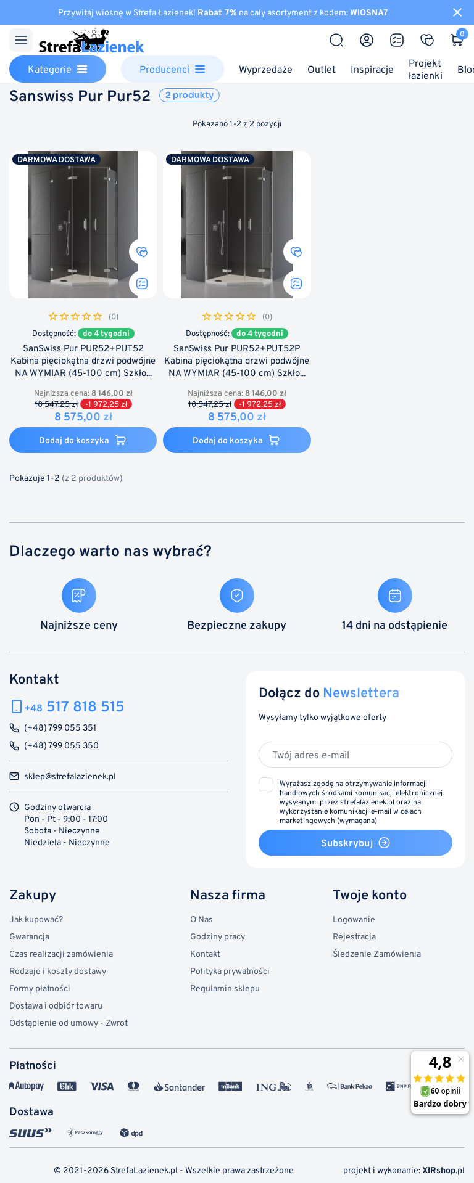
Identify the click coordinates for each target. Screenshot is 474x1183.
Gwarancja (29, 936)
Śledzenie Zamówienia (377, 953)
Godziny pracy (217, 936)
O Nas (201, 918)
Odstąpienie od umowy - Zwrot (68, 1022)
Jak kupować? (36, 918)
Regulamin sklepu (225, 987)
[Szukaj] (336, 40)
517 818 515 (74, 706)
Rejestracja (354, 936)
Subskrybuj (356, 842)
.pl (443, 1169)
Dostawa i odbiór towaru (55, 1005)
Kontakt (205, 953)
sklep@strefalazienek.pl (70, 776)
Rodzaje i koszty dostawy (57, 970)
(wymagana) (361, 802)
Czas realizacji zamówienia (61, 953)
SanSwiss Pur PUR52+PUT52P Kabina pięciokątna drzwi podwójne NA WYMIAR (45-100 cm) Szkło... (236, 361)
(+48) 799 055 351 (60, 728)
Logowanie (354, 918)
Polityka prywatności (230, 970)
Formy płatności (39, 987)
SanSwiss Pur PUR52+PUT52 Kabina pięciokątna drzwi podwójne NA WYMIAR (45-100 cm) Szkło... (83, 361)
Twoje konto (370, 894)
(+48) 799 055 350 (61, 745)
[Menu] (21, 40)
